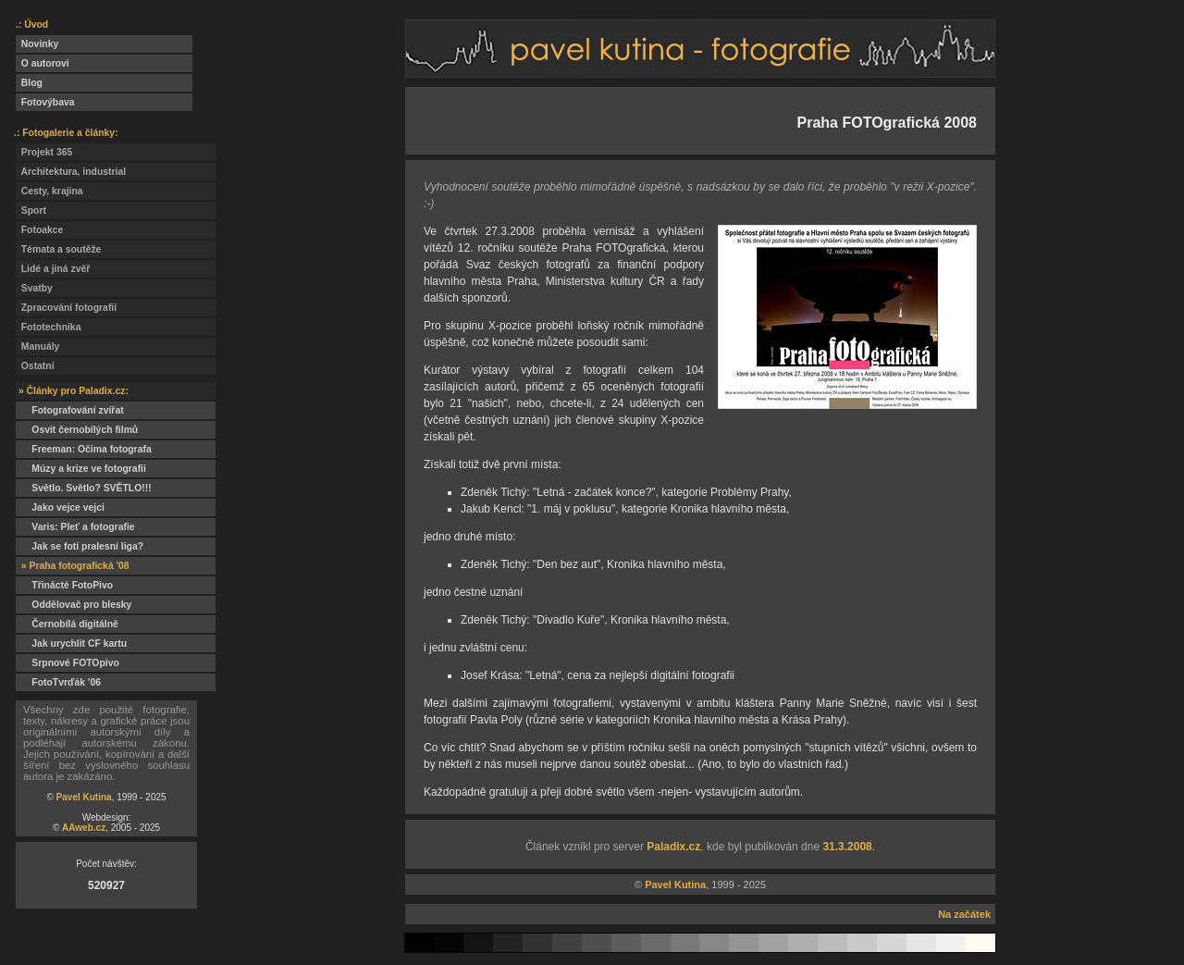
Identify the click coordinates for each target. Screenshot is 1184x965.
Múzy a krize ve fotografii (81, 469)
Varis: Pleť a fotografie (75, 527)
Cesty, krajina (49, 191)
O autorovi (42, 63)
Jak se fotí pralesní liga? (79, 546)
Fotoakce (39, 230)
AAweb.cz (83, 828)
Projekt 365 (44, 152)
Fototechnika (48, 327)
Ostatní (35, 366)
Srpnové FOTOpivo (67, 663)
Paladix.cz (673, 846)
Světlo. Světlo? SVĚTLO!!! (84, 488)
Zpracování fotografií (66, 308)
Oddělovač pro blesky (73, 605)
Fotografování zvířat (70, 410)
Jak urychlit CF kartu (71, 643)
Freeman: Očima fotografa (84, 449)
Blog (29, 83)
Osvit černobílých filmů (77, 430)
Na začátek (964, 914)
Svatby (34, 288)
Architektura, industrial (71, 172)
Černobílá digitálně (67, 624)
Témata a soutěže (58, 249)
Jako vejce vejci (60, 507)
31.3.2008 (846, 846)
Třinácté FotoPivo (64, 585)
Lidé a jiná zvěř (53, 269)
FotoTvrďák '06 (58, 682)
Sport (31, 210)
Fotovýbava (45, 102)
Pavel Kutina (84, 797)
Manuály (37, 346)
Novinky (37, 44)
